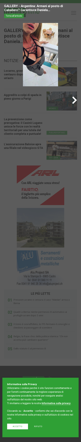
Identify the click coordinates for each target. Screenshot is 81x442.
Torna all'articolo (14, 16)
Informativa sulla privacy (56, 403)
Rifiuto (38, 426)
